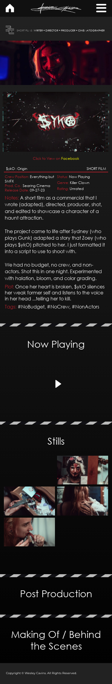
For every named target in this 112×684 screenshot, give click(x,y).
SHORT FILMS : (25, 30)
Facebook (56, 126)
